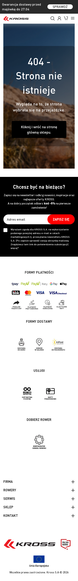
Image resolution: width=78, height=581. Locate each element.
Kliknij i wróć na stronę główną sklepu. (39, 129)
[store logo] (16, 18)
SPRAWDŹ (60, 6)
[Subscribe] (61, 219)
